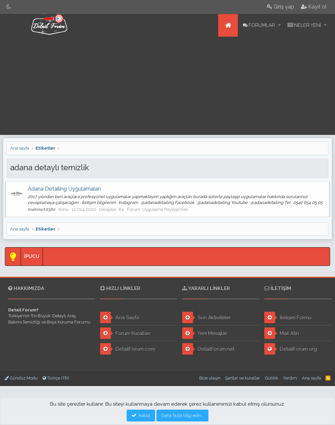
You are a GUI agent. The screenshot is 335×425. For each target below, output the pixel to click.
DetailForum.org (290, 349)
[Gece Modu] (8, 6)
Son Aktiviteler (206, 317)
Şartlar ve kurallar (242, 378)
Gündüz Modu (21, 378)
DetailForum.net (208, 349)
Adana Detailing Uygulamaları (65, 188)
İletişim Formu (287, 317)
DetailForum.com (127, 349)
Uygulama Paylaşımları (167, 209)
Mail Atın (281, 333)
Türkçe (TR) (56, 378)
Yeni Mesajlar (204, 333)
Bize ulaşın (209, 378)
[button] (279, 25)
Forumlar (262, 25)
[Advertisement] (167, 86)
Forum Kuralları (125, 333)
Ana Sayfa (119, 317)
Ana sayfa (228, 25)
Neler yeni (307, 25)
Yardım (290, 378)
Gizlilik (271, 378)
